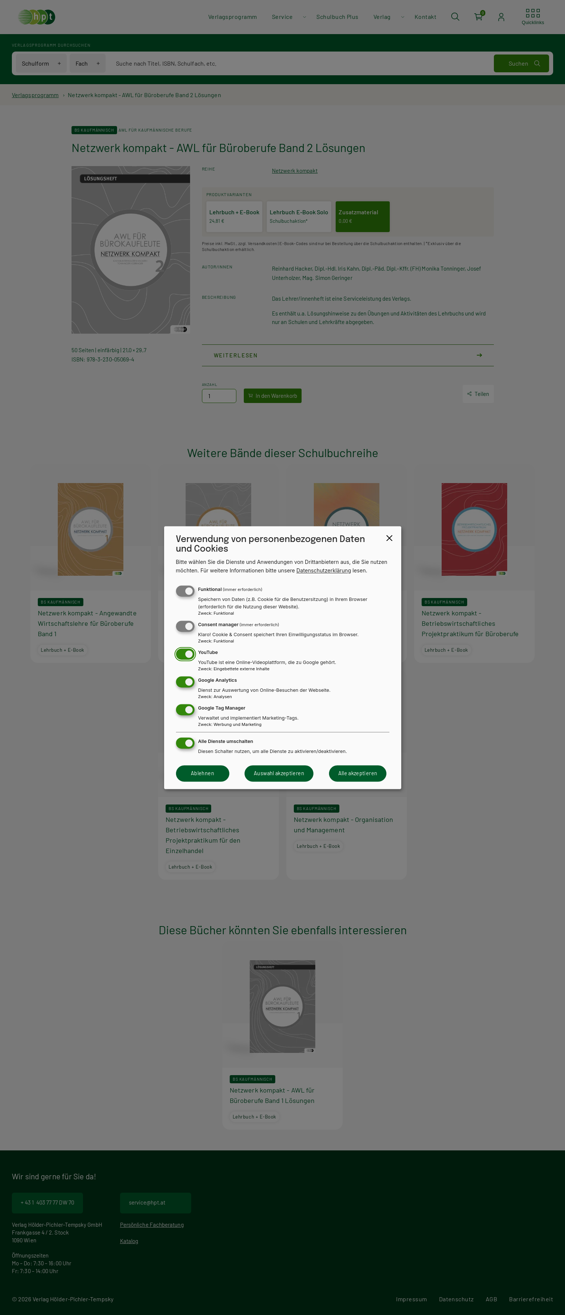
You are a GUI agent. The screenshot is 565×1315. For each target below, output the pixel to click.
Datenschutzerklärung (323, 570)
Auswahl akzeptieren (279, 773)
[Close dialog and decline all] (389, 538)
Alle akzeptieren (358, 773)
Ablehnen (202, 773)
